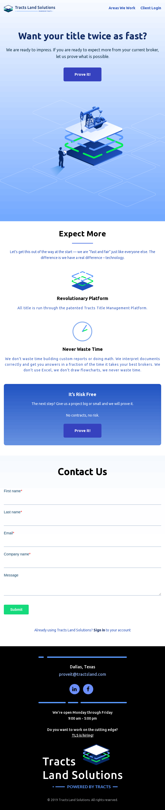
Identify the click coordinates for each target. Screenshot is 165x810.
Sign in (99, 630)
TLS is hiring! (83, 735)
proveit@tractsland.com (82, 674)
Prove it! (82, 74)
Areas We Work (122, 8)
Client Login (150, 8)
